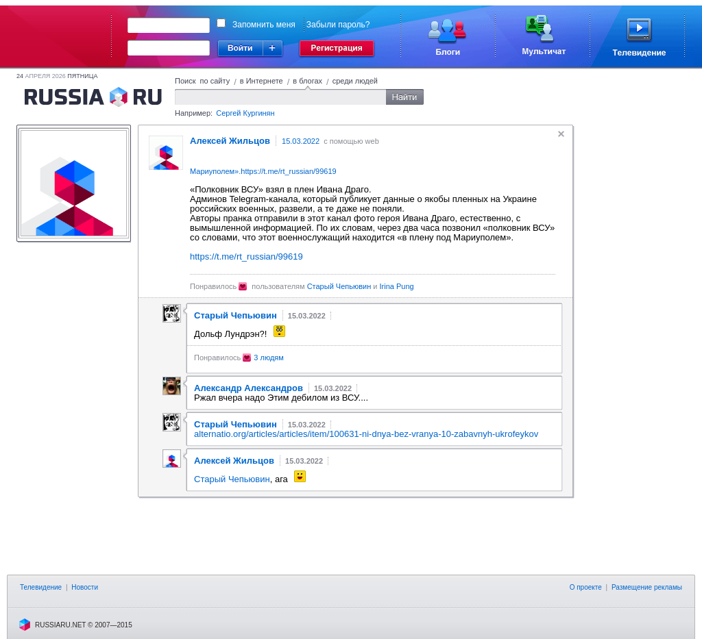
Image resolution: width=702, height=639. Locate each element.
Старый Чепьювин (339, 286)
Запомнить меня (263, 24)
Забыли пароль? (338, 24)
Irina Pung (397, 286)
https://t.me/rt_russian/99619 (288, 171)
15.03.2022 (300, 141)
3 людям (269, 357)
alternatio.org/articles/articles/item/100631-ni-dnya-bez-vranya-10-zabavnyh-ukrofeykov (366, 434)
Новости (84, 587)
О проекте (586, 587)
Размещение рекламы (647, 587)
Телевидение (41, 587)
